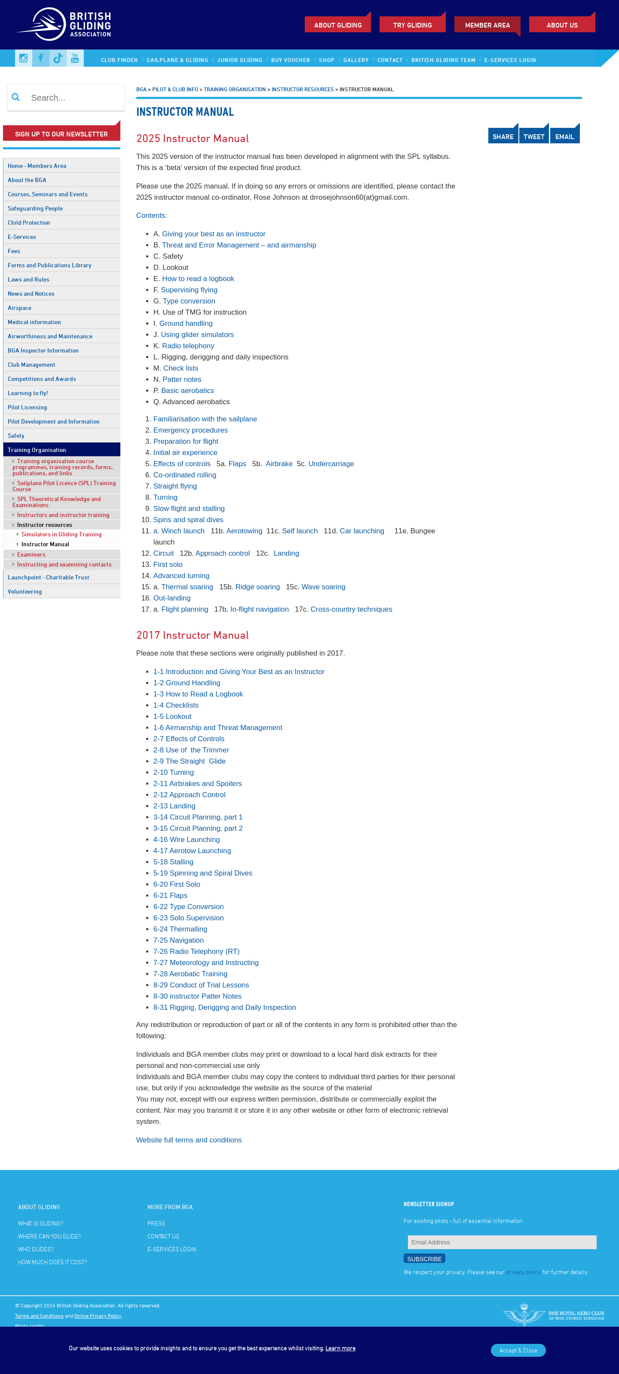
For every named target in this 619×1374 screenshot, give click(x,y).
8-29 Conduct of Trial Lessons (201, 985)
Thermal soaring (187, 587)
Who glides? (35, 1249)
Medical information (34, 321)
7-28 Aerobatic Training (190, 974)
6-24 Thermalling (180, 929)
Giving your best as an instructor (214, 234)
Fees (14, 250)
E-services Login (510, 59)
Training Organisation (37, 449)
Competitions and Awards (42, 378)
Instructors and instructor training (61, 514)
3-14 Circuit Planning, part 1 (198, 817)
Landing (287, 553)
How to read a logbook (198, 279)
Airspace (19, 307)
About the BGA (27, 179)
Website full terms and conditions (189, 1140)
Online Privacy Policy (97, 1315)
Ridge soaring (258, 587)
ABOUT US (562, 25)
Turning (165, 497)
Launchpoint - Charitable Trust (48, 577)
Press (156, 1223)
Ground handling (186, 323)
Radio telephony (188, 346)
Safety (16, 435)
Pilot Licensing (27, 407)
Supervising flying (189, 290)
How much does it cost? (52, 1262)
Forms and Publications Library (50, 265)
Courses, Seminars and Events (48, 194)
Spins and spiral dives (188, 520)
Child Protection (29, 222)
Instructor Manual (43, 544)
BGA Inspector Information (43, 350)
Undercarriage (331, 464)
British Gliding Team (443, 59)
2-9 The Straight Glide (189, 761)
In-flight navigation (259, 609)
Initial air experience (185, 453)
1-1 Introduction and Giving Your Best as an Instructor (239, 672)
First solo (168, 564)
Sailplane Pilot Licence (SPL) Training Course (64, 485)
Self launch (300, 531)
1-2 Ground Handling (187, 683)
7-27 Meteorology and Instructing (206, 963)
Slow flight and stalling (189, 508)
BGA (141, 89)
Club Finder (119, 59)
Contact (390, 59)
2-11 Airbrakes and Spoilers (197, 784)
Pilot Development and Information (54, 421)
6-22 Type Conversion (188, 907)
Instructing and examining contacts (62, 564)
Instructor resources (42, 524)
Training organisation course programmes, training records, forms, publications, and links (62, 467)
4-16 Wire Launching (186, 840)
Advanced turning (181, 576)
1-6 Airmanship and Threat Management (217, 728)
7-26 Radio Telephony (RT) (196, 951)
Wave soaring (324, 587)
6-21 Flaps (170, 895)
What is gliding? (40, 1223)
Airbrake (280, 464)
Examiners (29, 554)
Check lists (180, 368)
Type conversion (189, 301)
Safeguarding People (35, 208)
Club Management (31, 364)
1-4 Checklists (176, 705)
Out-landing (172, 598)
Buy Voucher (290, 59)
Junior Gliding (240, 59)
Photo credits (30, 1326)
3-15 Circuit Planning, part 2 (198, 828)
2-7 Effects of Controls (189, 739)
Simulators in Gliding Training (59, 534)
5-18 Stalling (173, 862)
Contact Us (163, 1236)
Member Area (487, 25)
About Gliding (338, 25)
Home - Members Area (37, 165)
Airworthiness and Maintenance (50, 336)
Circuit (163, 553)
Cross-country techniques (351, 609)
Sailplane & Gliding (177, 59)
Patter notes (182, 379)
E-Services (22, 236)
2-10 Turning (173, 772)
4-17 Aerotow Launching (192, 851)
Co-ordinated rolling (184, 475)
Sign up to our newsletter (61, 134)
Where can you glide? (49, 1236)
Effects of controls (182, 464)
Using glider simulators (197, 335)
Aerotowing (245, 531)
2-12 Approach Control (189, 795)
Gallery (356, 59)
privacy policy (523, 1271)
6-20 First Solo (176, 884)
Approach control (223, 553)
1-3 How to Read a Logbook (198, 694)
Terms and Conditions (39, 1315)
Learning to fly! (28, 392)
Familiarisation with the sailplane (205, 419)
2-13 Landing (174, 806)
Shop (327, 59)
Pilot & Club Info (175, 89)
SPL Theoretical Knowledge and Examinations (56, 501)
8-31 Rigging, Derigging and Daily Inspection (224, 1007)
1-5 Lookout (172, 716)
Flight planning (185, 609)
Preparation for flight (185, 441)
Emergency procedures (190, 430)
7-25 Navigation (178, 940)
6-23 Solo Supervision (188, 918)
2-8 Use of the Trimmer (191, 750)
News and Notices (31, 293)
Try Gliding (412, 25)
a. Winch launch (179, 531)
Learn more (340, 1348)
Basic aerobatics (187, 391)
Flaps (237, 464)
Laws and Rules (28, 279)
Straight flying (175, 486)
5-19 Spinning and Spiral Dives (202, 873)
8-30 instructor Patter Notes (197, 996)
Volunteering (25, 591)
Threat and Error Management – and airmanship (239, 245)
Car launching (362, 531)
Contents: (151, 215)
